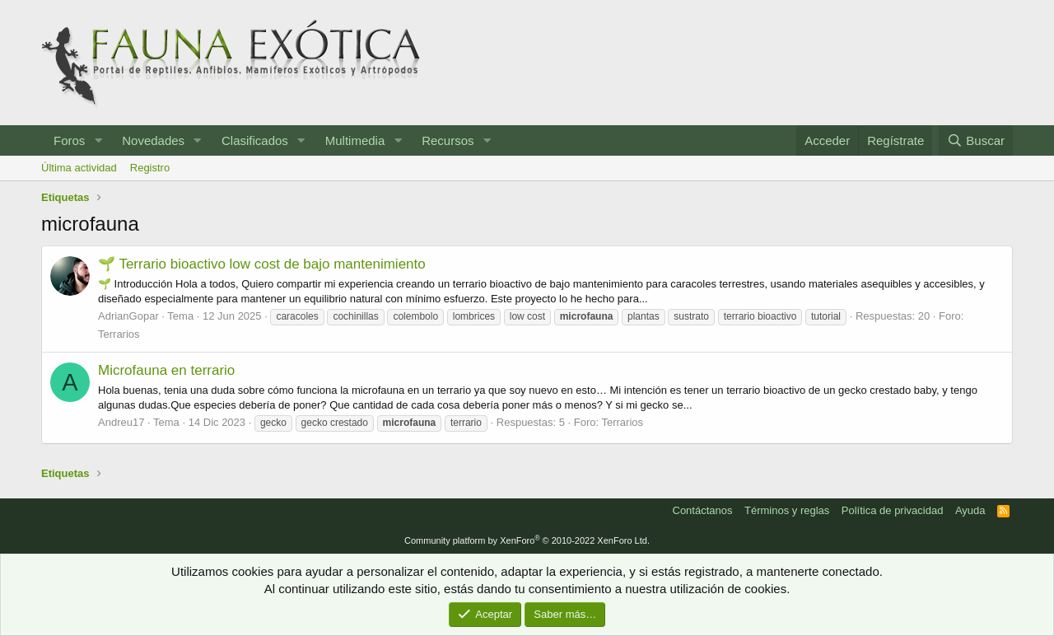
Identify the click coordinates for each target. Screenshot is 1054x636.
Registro (150, 167)
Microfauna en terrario (166, 370)
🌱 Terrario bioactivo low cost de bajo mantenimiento (262, 264)
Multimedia (355, 140)
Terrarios (119, 334)
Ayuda (970, 510)
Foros (69, 140)
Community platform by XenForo (527, 540)
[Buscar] (976, 140)
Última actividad (79, 167)
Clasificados (255, 140)
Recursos (447, 140)
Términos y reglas (786, 510)
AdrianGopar (128, 316)
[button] (98, 140)
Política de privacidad (893, 510)
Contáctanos (703, 510)
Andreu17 (121, 422)
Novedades (153, 140)
